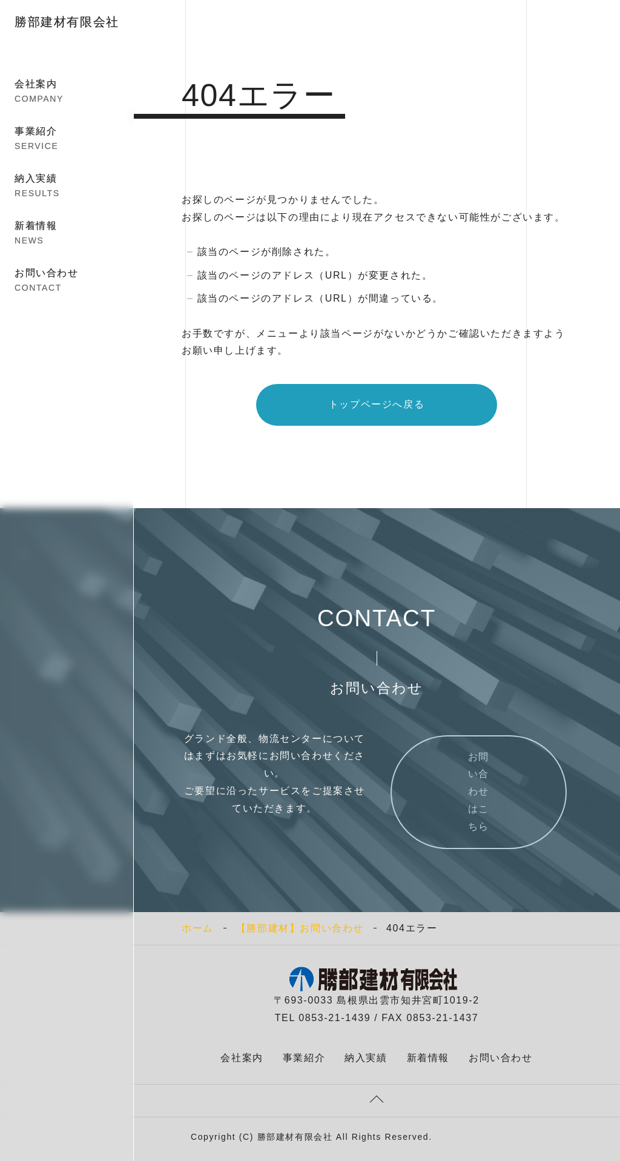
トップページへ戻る (376, 404)
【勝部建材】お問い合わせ (300, 928)
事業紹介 (67, 139)
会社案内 (67, 92)
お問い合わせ (67, 281)
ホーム (198, 928)
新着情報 (67, 233)
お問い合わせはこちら (478, 792)
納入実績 (67, 186)
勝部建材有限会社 (67, 21)
